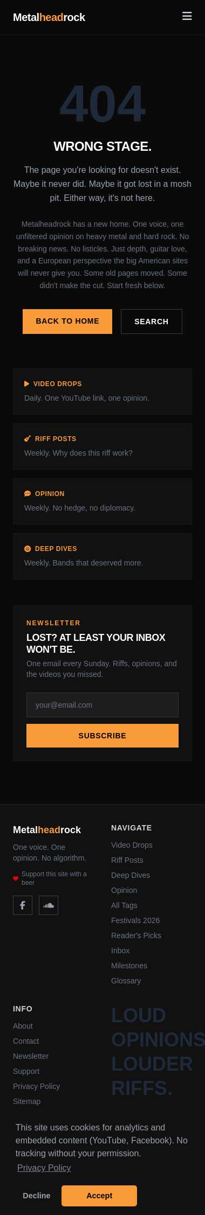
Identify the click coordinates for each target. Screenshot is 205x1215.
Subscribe (103, 735)
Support (26, 1071)
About (23, 1026)
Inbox (120, 950)
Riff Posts (127, 860)
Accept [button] (99, 1195)
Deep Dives (130, 875)
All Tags (124, 905)
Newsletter (31, 1056)
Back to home (67, 321)
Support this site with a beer (50, 878)
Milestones (129, 965)
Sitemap (26, 1101)
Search (151, 321)
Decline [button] (36, 1195)
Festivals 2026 (135, 920)
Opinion (124, 890)
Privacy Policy (36, 1086)
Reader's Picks (136, 935)
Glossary (126, 980)
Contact (26, 1041)
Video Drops (132, 845)
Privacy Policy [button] (44, 1167)
